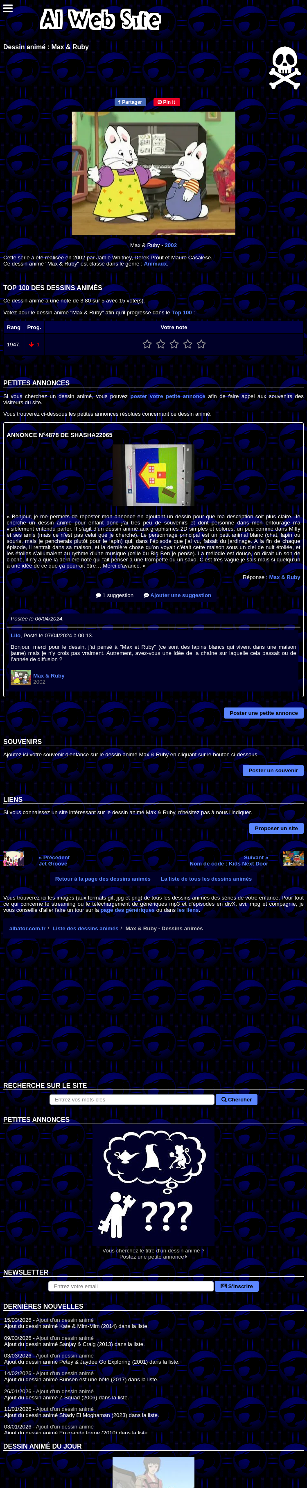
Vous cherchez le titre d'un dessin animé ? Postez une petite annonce (153, 1192)
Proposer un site (276, 828)
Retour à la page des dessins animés (103, 879)
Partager (130, 102)
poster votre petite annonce (168, 396)
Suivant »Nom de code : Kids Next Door (229, 860)
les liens (188, 910)
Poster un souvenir (273, 770)
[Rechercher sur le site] (132, 1099)
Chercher (236, 1100)
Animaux (155, 264)
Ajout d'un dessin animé (65, 1320)
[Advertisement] (153, 1016)
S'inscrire (237, 1286)
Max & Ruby (284, 577)
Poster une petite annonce (264, 713)
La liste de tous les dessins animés (206, 879)
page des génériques (127, 910)
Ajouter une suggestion (177, 595)
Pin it (166, 102)
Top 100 (182, 312)
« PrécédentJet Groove (54, 860)
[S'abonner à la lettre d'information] (131, 1286)
